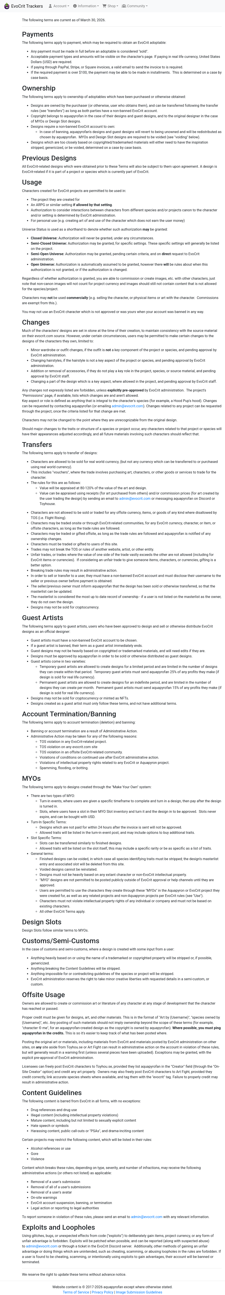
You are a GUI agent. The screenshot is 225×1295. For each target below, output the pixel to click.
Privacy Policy (102, 1292)
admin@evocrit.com (127, 406)
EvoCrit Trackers (23, 6)
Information (84, 6)
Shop (109, 6)
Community (133, 6)
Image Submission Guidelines (139, 1292)
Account (57, 6)
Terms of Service (76, 1292)
